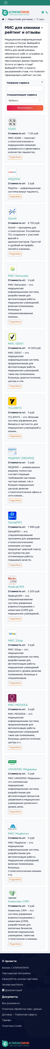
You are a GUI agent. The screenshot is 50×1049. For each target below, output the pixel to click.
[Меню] (6, 2)
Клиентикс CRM (18, 901)
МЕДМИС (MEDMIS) (21, 458)
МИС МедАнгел (18, 833)
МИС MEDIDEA (18, 705)
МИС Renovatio (18, 276)
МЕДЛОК (14, 179)
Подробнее (15, 157)
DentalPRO (15, 522)
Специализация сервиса (22, 94)
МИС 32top (15, 640)
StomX (12, 218)
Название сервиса (18, 82)
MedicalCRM (16, 587)
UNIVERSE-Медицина (22, 769)
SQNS (12, 129)
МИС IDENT (16, 343)
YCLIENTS (15, 408)
